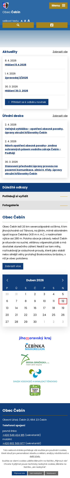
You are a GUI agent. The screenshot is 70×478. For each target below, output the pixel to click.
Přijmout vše (19, 473)
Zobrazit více (13, 266)
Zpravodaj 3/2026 (16, 77)
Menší (21, 20)
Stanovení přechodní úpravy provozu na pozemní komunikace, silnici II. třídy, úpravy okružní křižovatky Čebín (33, 169)
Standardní (25, 20)
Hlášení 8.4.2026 (15, 64)
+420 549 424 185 (13, 435)
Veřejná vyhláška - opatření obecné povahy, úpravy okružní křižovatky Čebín (34, 130)
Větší (28, 20)
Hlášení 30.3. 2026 (16, 90)
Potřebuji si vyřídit (15, 196)
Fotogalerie (10, 205)
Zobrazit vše (60, 51)
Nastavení (51, 473)
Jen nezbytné (36, 473)
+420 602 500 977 (13, 443)
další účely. (35, 456)
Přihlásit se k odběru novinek (26, 102)
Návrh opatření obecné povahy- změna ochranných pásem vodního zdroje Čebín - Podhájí (33, 149)
